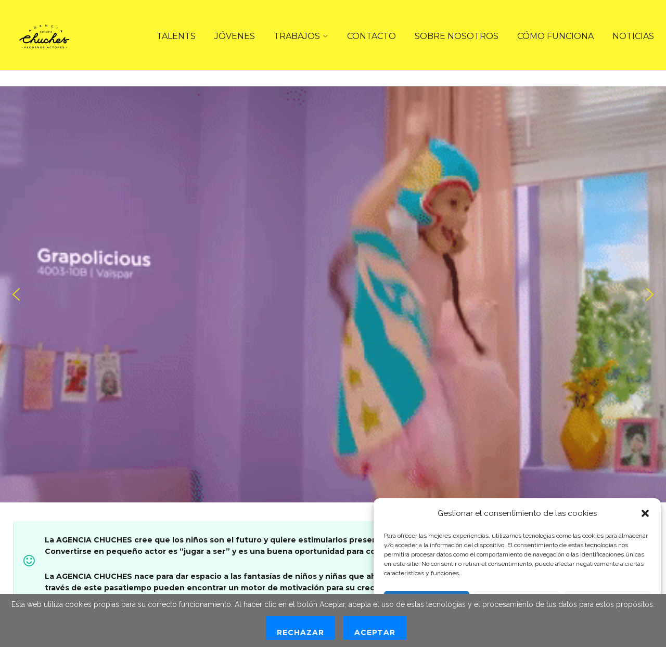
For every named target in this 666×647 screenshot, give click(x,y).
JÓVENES (234, 36)
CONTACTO (371, 36)
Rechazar (300, 632)
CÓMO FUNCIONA (555, 36)
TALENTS (176, 36)
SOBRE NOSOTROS (456, 36)
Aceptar (374, 632)
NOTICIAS (633, 36)
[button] (645, 513)
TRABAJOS (297, 36)
